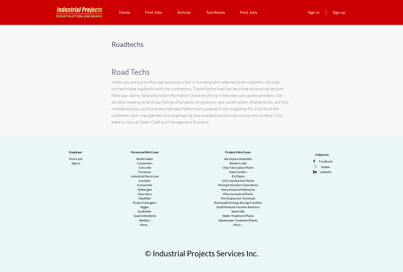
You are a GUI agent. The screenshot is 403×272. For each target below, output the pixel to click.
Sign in (313, 12)
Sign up (339, 12)
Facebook (325, 161)
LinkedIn (326, 172)
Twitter (325, 167)
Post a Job (76, 159)
